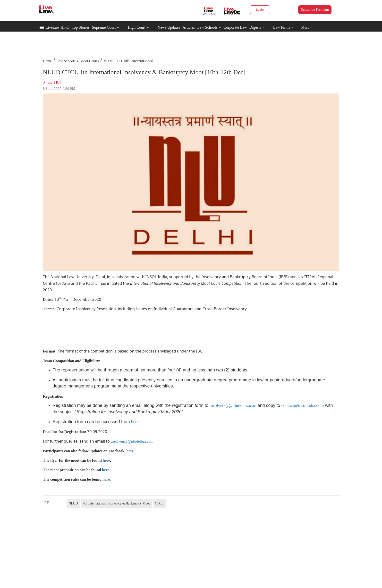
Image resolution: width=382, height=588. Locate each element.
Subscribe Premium (315, 9)
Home (47, 61)
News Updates (169, 27)
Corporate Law (235, 27)
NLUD (73, 503)
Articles (188, 27)
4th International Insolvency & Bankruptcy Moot (116, 503)
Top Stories (81, 27)
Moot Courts (89, 61)
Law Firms (283, 27)
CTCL (159, 503)
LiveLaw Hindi (57, 27)
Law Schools (209, 27)
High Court (136, 27)
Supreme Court (104, 27)
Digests (255, 27)
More (307, 27)
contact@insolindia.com (302, 405)
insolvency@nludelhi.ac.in (233, 405)
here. (135, 421)
